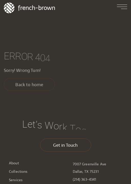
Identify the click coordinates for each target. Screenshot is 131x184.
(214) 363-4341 (85, 179)
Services (15, 180)
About (14, 163)
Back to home (29, 85)
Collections (18, 171)
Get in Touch (65, 145)
